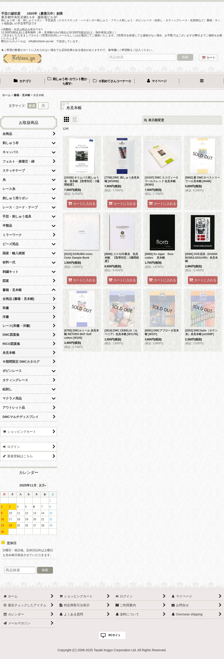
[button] (201, 81)
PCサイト (114, 635)
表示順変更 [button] (154, 120)
